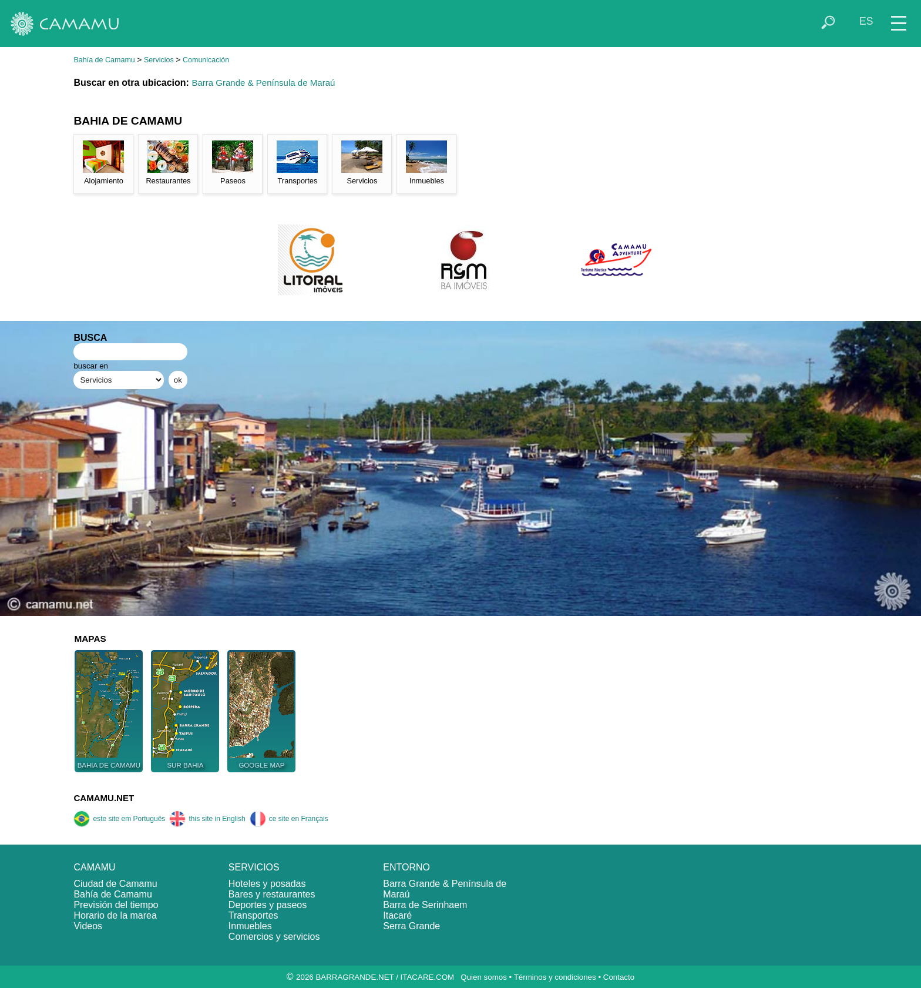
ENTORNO (406, 867)
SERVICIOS (254, 867)
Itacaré (397, 915)
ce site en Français (289, 819)
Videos (87, 926)
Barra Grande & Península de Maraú (263, 83)
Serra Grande (411, 926)
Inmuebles (250, 926)
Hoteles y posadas (267, 884)
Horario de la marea (114, 915)
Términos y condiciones (555, 977)
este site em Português (119, 819)
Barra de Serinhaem (425, 905)
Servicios (159, 60)
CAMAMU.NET (103, 798)
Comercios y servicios (274, 937)
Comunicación (206, 60)
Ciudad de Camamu (115, 884)
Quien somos (483, 977)
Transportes (253, 915)
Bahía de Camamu (104, 60)
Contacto (618, 977)
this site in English (207, 819)
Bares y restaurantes (271, 894)
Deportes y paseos (267, 905)
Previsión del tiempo (115, 905)
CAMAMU (94, 867)
